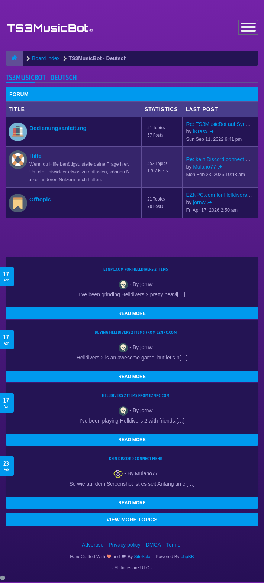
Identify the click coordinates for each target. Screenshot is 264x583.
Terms (173, 545)
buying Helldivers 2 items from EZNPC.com (135, 333)
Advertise (92, 545)
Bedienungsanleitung (58, 128)
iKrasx (200, 132)
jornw (199, 203)
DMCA (153, 545)
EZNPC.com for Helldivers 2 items (135, 270)
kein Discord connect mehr (135, 459)
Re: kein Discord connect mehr (221, 160)
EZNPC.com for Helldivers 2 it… (223, 196)
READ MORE (131, 314)
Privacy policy (125, 545)
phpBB (187, 557)
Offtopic (40, 199)
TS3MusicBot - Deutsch (41, 78)
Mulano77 (204, 167)
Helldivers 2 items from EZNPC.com (136, 396)
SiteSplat (142, 557)
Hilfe (35, 156)
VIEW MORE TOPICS (131, 520)
